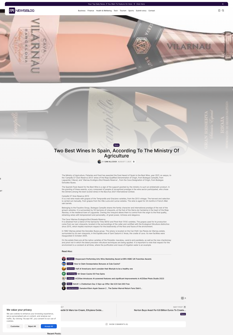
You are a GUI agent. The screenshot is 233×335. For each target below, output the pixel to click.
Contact (150, 11)
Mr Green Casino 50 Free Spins (91, 275)
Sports (130, 11)
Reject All (32, 326)
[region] (32, 318)
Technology (71, 275)
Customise (15, 326)
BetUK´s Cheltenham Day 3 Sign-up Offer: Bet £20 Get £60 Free (101, 285)
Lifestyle (70, 260)
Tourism (122, 11)
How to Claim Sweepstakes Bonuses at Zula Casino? (97, 264)
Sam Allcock (111, 161)
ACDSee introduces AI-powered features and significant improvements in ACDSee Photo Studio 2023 (119, 279)
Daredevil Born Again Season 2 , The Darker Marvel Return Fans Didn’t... (111, 289)
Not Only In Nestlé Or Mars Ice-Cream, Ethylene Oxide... (75, 310)
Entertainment (72, 289)
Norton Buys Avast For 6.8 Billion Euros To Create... (160, 310)
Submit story (140, 11)
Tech (114, 11)
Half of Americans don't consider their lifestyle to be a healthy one (104, 269)
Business (80, 11)
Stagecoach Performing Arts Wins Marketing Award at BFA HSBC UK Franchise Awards (113, 259)
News (116, 145)
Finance (89, 11)
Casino (70, 264)
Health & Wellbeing (102, 11)
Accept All (49, 326)
